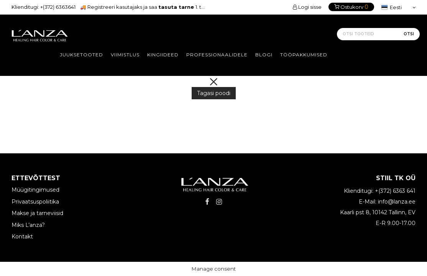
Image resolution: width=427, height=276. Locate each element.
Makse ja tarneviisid (37, 213)
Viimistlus (125, 55)
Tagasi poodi (213, 93)
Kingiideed (163, 55)
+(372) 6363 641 (395, 190)
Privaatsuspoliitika (35, 201)
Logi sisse (307, 7)
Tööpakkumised (303, 55)
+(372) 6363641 (58, 7)
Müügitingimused (35, 189)
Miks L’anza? (28, 225)
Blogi (264, 55)
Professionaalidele (217, 55)
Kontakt (22, 236)
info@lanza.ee (397, 201)
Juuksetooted (81, 55)
